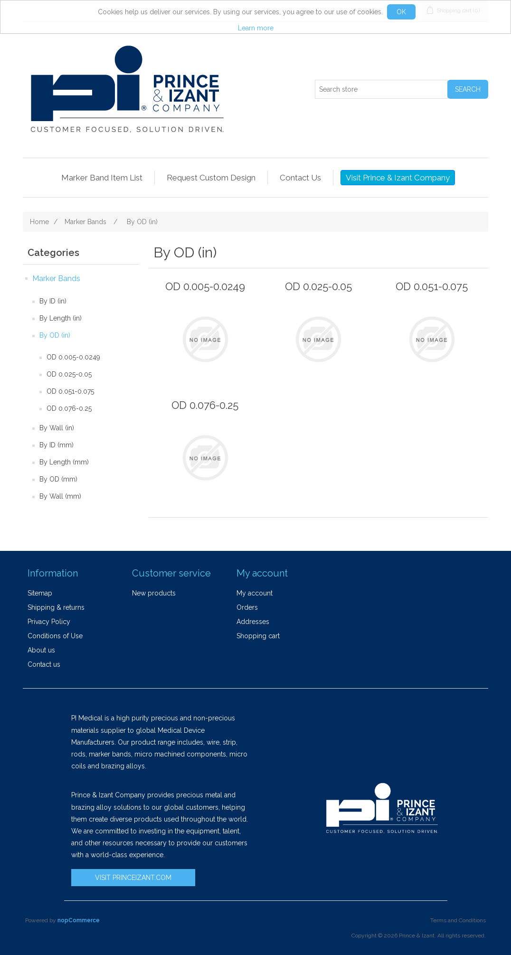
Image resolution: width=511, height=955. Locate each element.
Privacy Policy (49, 621)
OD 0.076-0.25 (69, 408)
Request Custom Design (211, 177)
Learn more (256, 28)
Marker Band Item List (101, 177)
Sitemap (40, 593)
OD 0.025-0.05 (69, 374)
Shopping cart (258, 636)
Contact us (44, 664)
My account (255, 593)
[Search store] (381, 89)
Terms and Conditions (458, 920)
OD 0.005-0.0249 (73, 357)
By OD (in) (54, 335)
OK (401, 12)
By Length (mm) (64, 462)
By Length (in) (60, 318)
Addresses (253, 621)
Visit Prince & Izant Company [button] (398, 177)
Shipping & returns (56, 607)
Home (39, 222)
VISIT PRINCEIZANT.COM (133, 877)
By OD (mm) (58, 479)
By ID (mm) (56, 445)
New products (154, 593)
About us (41, 650)
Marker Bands (56, 278)
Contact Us (300, 177)
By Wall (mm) (60, 496)
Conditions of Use (55, 636)
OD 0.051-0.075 (70, 391)
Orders (247, 607)
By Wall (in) (56, 428)
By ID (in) (52, 301)
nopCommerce (78, 920)
